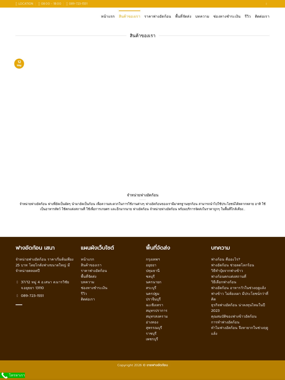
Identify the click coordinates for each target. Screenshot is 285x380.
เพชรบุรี (152, 339)
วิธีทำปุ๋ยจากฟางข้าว (227, 270)
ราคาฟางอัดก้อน (157, 16)
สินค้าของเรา (129, 16)
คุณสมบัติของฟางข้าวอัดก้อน (233, 316)
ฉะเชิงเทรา (154, 305)
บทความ (202, 16)
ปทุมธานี (153, 270)
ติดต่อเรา (262, 16)
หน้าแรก (108, 16)
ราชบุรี (151, 333)
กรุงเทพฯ (153, 259)
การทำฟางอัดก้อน (225, 322)
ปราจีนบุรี (153, 299)
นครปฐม (152, 293)
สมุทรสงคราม (157, 316)
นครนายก (153, 282)
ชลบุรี (150, 276)
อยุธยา (151, 265)
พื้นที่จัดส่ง (183, 16)
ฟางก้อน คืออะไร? (225, 259)
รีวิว (248, 16)
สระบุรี (151, 288)
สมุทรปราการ (156, 310)
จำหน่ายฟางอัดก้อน (142, 195)
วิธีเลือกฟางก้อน (223, 282)
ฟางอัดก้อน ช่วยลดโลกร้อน (232, 265)
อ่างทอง (152, 322)
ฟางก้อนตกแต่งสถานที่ (228, 276)
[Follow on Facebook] (267, 3)
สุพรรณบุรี (154, 328)
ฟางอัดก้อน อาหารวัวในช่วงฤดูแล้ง (238, 288)
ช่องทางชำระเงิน (227, 16)
